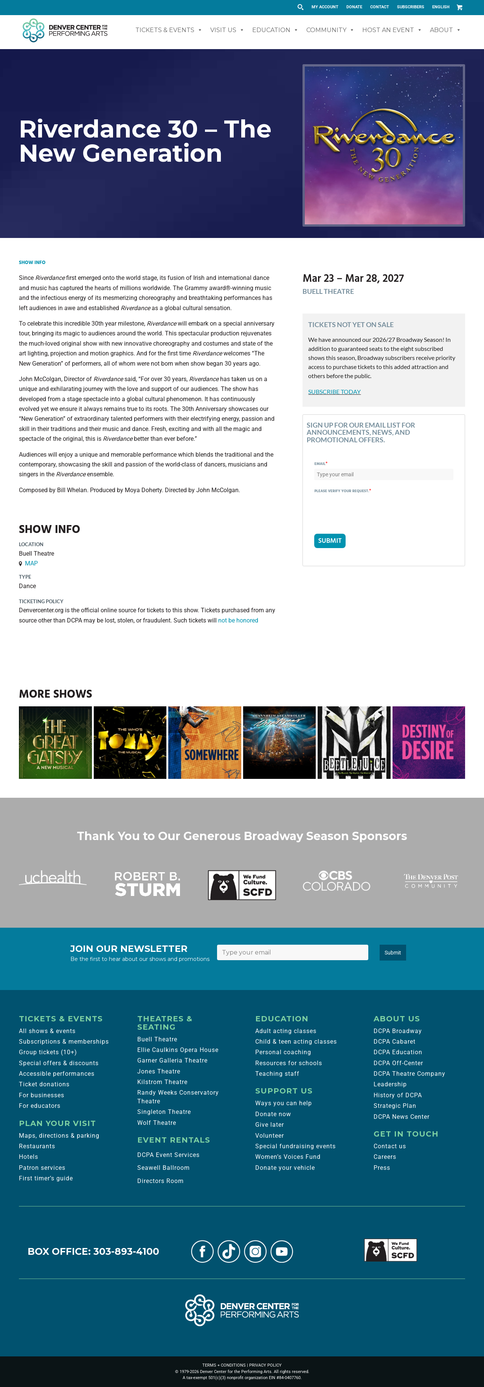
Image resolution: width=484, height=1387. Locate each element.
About (445, 30)
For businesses (41, 1095)
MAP (31, 563)
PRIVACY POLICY (265, 1365)
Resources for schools (288, 1063)
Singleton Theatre (164, 1111)
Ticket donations (44, 1084)
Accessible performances (57, 1073)
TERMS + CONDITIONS (224, 1365)
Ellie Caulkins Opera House (178, 1049)
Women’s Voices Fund (288, 1156)
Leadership (390, 1084)
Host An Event (392, 30)
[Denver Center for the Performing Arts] (242, 1310)
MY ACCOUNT (325, 7)
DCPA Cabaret (395, 1041)
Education (275, 30)
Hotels (28, 1156)
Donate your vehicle (285, 1167)
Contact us (390, 1146)
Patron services (42, 1167)
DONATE (354, 7)
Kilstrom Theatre (162, 1082)
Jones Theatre (158, 1071)
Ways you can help (283, 1103)
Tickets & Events (169, 30)
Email (320, 463)
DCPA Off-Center (398, 1063)
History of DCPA (398, 1095)
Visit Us (227, 30)
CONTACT (379, 7)
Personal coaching (283, 1052)
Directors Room (160, 1181)
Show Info (32, 262)
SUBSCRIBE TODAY (334, 391)
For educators (39, 1105)
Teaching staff (277, 1073)
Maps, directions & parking (59, 1135)
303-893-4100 (126, 1251)
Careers (385, 1156)
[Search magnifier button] (300, 7)
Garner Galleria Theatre (172, 1060)
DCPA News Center (402, 1116)
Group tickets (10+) (48, 1052)
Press (382, 1167)
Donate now (273, 1114)
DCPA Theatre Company (409, 1073)
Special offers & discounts (59, 1063)
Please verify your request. (342, 491)
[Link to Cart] (459, 7)
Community (330, 30)
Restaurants (37, 1146)
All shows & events (47, 1031)
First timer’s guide (46, 1178)
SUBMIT (329, 540)
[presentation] (371, 510)
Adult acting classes (285, 1031)
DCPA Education (398, 1052)
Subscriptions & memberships (64, 1041)
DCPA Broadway (398, 1031)
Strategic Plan (395, 1105)
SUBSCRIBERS (410, 7)
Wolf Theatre (156, 1122)
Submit (393, 953)
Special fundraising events (295, 1146)
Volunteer (269, 1135)
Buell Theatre (157, 1039)
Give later (269, 1124)
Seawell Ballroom (163, 1167)
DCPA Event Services (168, 1154)
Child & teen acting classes (296, 1041)
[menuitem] (325, 7)
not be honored (238, 620)
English (441, 7)
